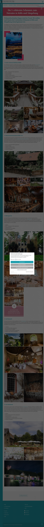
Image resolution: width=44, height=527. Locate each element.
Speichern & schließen (22, 264)
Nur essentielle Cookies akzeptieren (22, 267)
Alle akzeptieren (22, 262)
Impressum (31, 271)
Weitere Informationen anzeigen (22, 269)
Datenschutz (28, 271)
